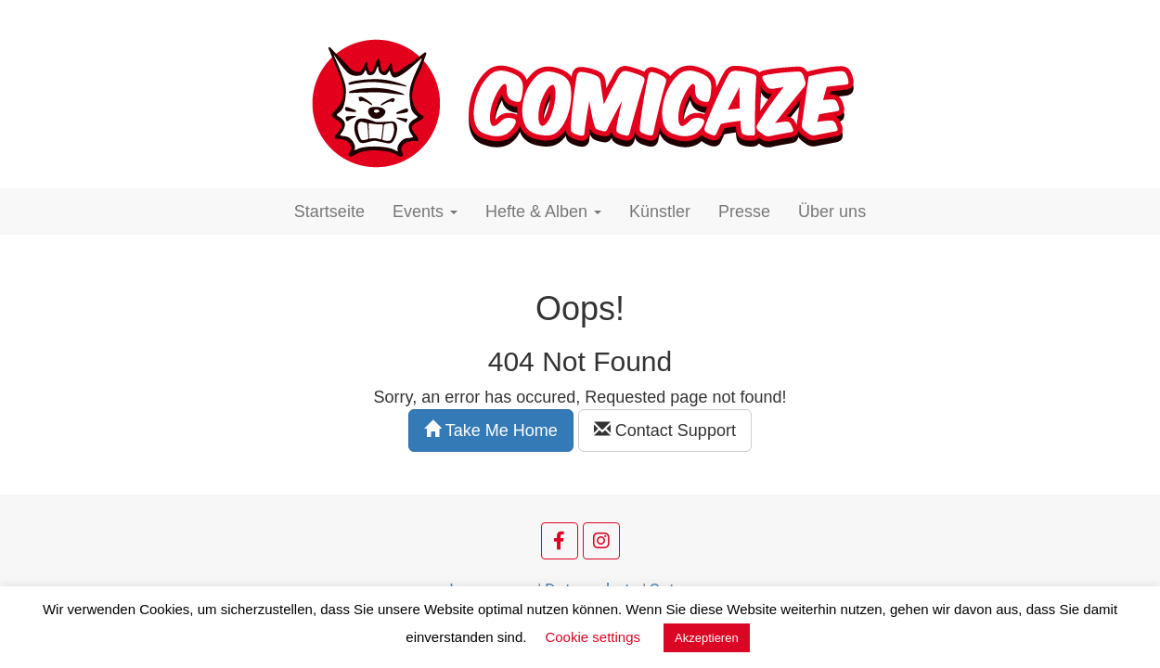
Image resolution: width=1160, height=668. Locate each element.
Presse (744, 211)
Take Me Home (491, 430)
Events (425, 211)
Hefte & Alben (543, 211)
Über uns (832, 211)
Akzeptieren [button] (707, 638)
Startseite (329, 211)
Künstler (659, 211)
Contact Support (665, 430)
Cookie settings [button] (592, 637)
